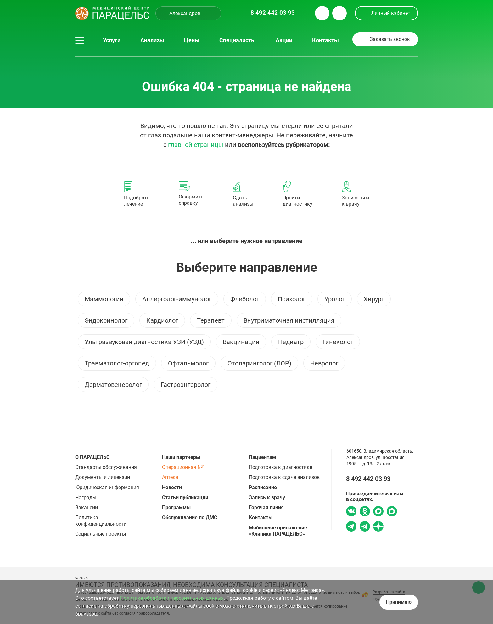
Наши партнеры (181, 457)
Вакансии (86, 507)
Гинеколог (337, 342)
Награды (85, 497)
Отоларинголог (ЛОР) (259, 363)
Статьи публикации (185, 497)
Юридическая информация (107, 487)
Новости (172, 487)
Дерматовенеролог (113, 384)
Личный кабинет (390, 13)
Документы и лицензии (102, 477)
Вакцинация (241, 342)
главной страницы (195, 144)
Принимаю (399, 602)
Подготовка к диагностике (280, 467)
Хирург (374, 299)
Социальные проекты (100, 534)
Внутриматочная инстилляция (289, 320)
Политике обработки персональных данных (172, 598)
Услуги (111, 40)
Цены (191, 40)
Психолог (291, 299)
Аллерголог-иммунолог (176, 299)
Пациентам (262, 457)
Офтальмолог (188, 363)
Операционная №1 (183, 467)
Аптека (170, 477)
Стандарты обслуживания (106, 467)
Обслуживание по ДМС (189, 518)
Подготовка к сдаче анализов (284, 477)
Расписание (263, 487)
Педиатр (291, 342)
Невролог (324, 363)
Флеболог (244, 299)
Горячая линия (266, 507)
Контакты (325, 40)
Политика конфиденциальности (100, 521)
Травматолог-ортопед (117, 363)
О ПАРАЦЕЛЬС (92, 457)
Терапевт (211, 320)
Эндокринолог (106, 320)
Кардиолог (162, 320)
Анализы (152, 40)
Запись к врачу (267, 497)
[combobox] (188, 13)
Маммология (104, 299)
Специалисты (237, 40)
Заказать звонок (390, 39)
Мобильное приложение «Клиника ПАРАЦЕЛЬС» (278, 531)
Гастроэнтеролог (185, 384)
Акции (284, 40)
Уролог (334, 299)
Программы (176, 507)
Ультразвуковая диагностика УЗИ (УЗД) (144, 342)
